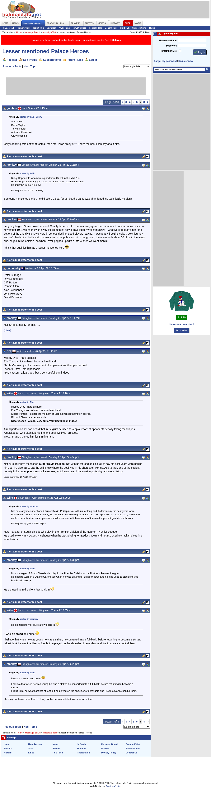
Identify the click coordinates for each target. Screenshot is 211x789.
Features (81, 748)
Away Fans (64, 28)
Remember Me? (168, 51)
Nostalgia (51, 28)
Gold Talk (124, 28)
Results (8, 748)
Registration (83, 753)
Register (12, 59)
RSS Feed (58, 753)
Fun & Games (133, 748)
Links (31, 753)
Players (105, 748)
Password (171, 45)
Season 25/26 (133, 744)
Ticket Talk (38, 28)
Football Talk (95, 28)
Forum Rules (75, 59)
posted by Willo (27, 173)
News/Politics (79, 28)
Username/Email (168, 40)
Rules (152, 28)
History (8, 753)
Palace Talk (8, 28)
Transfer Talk (23, 28)
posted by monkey (29, 506)
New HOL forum (113, 40)
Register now (185, 61)
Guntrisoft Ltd (113, 786)
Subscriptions (139, 28)
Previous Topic (12, 66)
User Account (35, 744)
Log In (93, 59)
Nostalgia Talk (49, 32)
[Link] (7, 330)
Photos (56, 748)
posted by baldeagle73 (31, 117)
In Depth (81, 744)
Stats (31, 748)
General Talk (111, 28)
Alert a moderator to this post (24, 156)
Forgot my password (165, 61)
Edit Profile (30, 59)
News (55, 744)
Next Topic (30, 66)
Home (19, 32)
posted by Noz (27, 402)
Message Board (32, 32)
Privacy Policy (108, 753)
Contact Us (131, 753)
